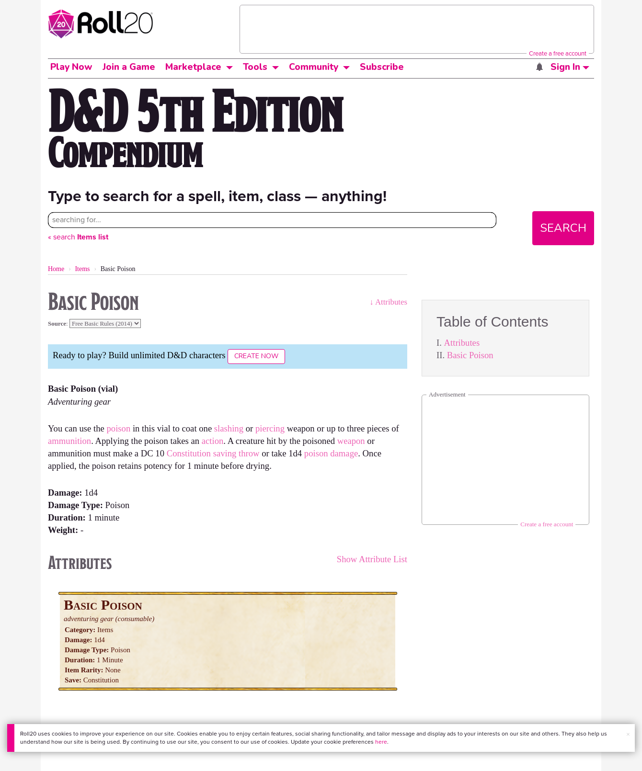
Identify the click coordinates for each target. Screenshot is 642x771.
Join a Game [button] (129, 67)
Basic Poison (470, 355)
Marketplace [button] (193, 67)
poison (118, 428)
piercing (270, 428)
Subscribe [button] (382, 67)
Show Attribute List (372, 559)
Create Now (256, 356)
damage (344, 453)
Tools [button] (255, 67)
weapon (351, 441)
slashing (228, 428)
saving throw (236, 453)
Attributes (462, 343)
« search (78, 236)
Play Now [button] (71, 67)
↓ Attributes (388, 301)
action (213, 441)
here (381, 741)
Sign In (569, 67)
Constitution (189, 453)
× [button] (628, 734)
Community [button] (313, 67)
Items (82, 268)
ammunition (69, 441)
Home (56, 268)
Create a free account (557, 53)
